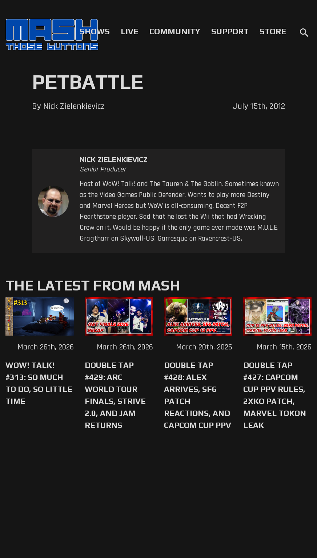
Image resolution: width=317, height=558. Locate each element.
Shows (95, 31)
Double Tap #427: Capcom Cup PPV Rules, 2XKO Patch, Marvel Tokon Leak (274, 395)
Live (130, 31)
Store (273, 31)
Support (230, 31)
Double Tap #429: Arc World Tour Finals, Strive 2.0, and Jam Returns (115, 395)
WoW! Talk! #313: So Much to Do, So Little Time (38, 383)
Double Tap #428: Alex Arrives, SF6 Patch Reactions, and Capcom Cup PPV (197, 395)
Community (174, 31)
